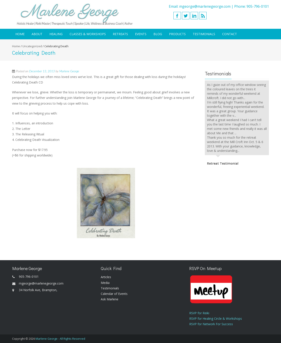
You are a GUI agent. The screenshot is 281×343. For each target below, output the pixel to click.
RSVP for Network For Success (211, 324)
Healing (56, 34)
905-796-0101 (258, 6)
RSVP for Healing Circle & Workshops (215, 318)
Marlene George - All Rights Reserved (60, 339)
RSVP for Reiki (199, 313)
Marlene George (69, 71)
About (37, 34)
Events (140, 34)
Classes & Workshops (88, 34)
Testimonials (204, 34)
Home (20, 34)
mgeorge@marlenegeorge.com (205, 6)
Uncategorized (32, 46)
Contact (229, 34)
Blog (157, 34)
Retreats (120, 34)
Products (177, 34)
